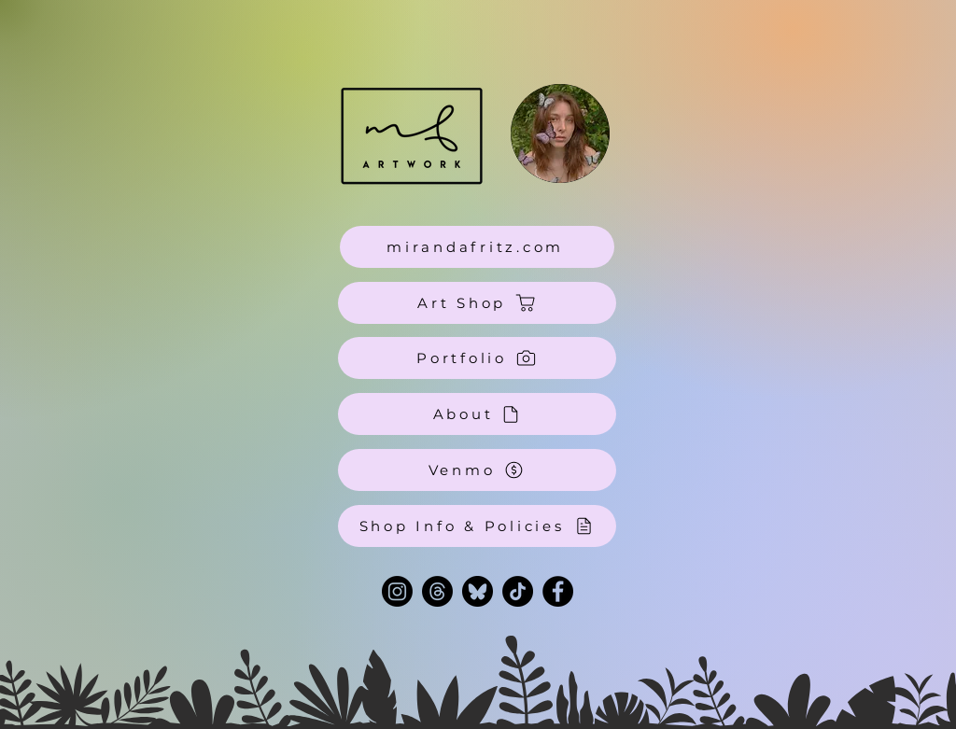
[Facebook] (557, 591)
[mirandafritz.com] (477, 247)
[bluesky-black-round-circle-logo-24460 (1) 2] (477, 591)
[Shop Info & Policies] (477, 526)
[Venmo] (477, 470)
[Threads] (437, 591)
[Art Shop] (477, 303)
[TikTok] (517, 591)
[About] (477, 414)
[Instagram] (397, 591)
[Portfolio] (477, 358)
